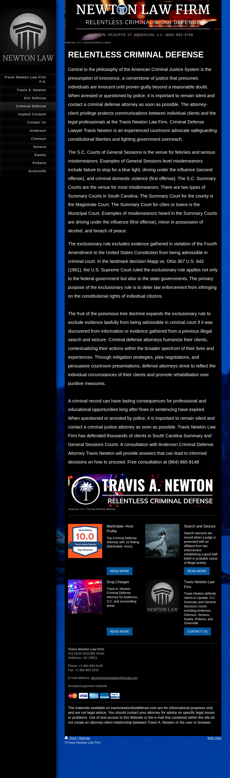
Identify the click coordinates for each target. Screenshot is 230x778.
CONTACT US (197, 631)
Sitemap (84, 738)
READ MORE (119, 571)
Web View (214, 738)
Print (71, 738)
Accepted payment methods (87, 686)
